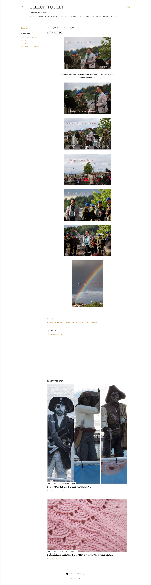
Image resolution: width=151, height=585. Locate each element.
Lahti (55, 17)
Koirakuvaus (75, 17)
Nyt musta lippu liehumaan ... (69, 486)
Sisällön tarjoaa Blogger (75, 573)
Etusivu (33, 17)
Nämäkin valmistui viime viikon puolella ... (80, 554)
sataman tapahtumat (30, 47)
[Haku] (127, 7)
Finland (63, 17)
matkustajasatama (29, 37)
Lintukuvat (96, 17)
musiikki (24, 40)
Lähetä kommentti (54, 334)
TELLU (41, 17)
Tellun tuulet (47, 7)
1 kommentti (60, 491)
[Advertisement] (87, 357)
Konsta (48, 17)
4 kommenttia (61, 559)
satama (24, 43)
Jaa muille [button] (25, 28)
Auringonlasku (110, 17)
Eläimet (86, 17)
